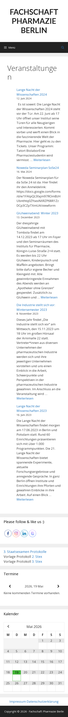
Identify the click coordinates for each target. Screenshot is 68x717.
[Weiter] (58, 586)
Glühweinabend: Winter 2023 (37, 213)
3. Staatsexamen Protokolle (25, 551)
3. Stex (37, 561)
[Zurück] (10, 586)
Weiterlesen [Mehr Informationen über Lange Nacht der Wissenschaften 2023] (25, 499)
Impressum (17, 701)
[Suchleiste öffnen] (62, 47)
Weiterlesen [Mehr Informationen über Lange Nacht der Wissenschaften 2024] (41, 160)
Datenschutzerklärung (43, 701)
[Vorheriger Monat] (8, 626)
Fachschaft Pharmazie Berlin (34, 21)
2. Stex (37, 556)
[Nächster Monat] (60, 626)
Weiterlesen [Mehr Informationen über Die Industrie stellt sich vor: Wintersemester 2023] (25, 398)
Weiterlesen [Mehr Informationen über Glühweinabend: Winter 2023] (49, 297)
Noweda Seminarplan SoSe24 (38, 168)
